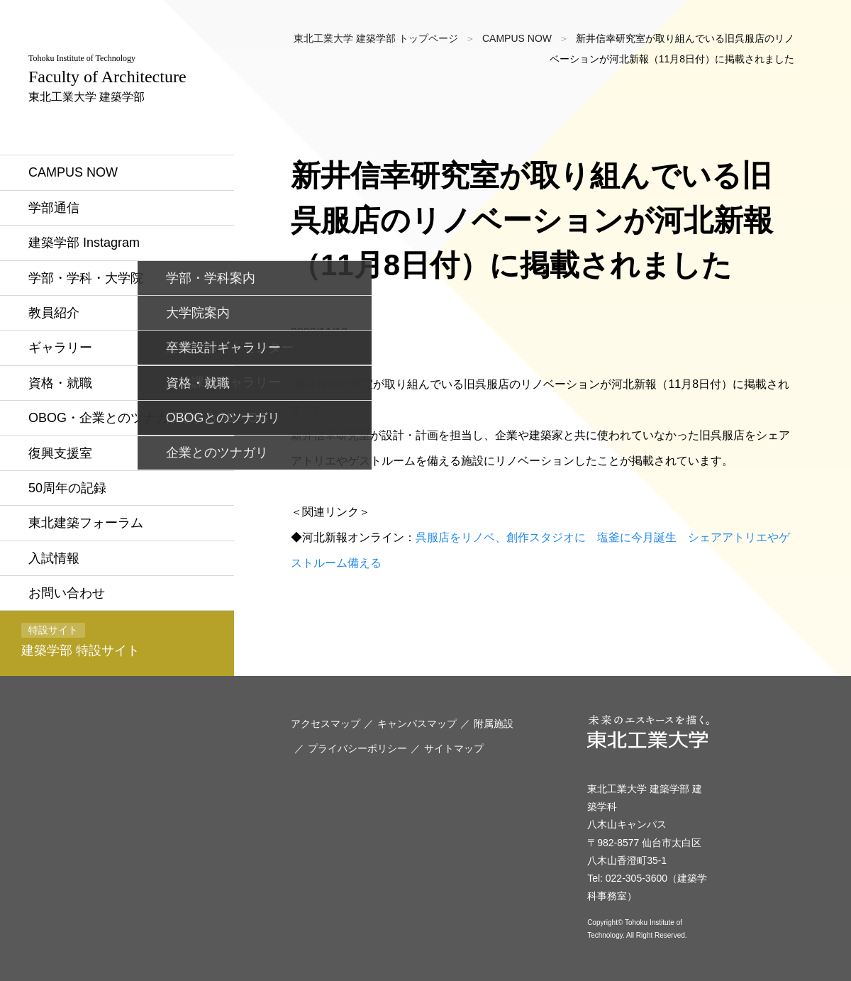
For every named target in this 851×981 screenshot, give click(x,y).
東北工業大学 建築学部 (107, 78)
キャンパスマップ (417, 723)
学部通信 (53, 208)
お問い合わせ (66, 593)
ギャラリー (60, 347)
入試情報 (53, 558)
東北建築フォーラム (85, 523)
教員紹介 (53, 313)
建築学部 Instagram (84, 242)
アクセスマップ (325, 723)
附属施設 (493, 723)
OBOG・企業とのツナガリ (105, 418)
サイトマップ (454, 748)
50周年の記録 (67, 488)
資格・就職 (60, 383)
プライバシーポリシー (357, 748)
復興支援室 (60, 453)
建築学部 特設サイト (80, 640)
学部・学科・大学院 (85, 278)
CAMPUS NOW (73, 172)
